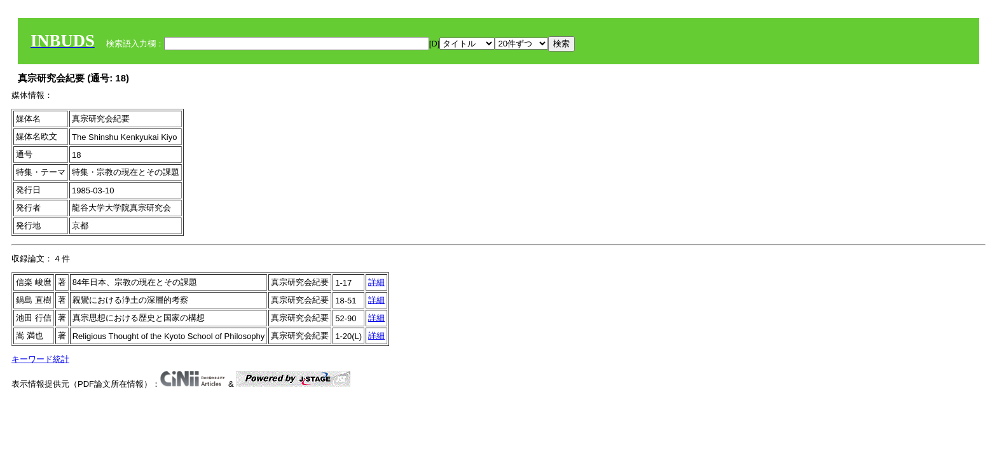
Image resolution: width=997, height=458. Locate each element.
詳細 (376, 282)
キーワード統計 (40, 359)
